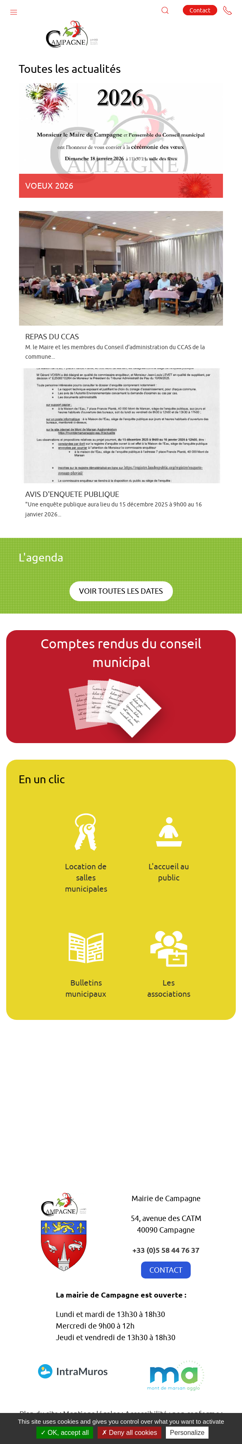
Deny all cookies (129, 1432)
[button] (14, 10)
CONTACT (165, 1270)
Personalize (187, 1432)
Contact (200, 10)
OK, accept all (65, 1432)
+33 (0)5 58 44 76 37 (165, 1250)
